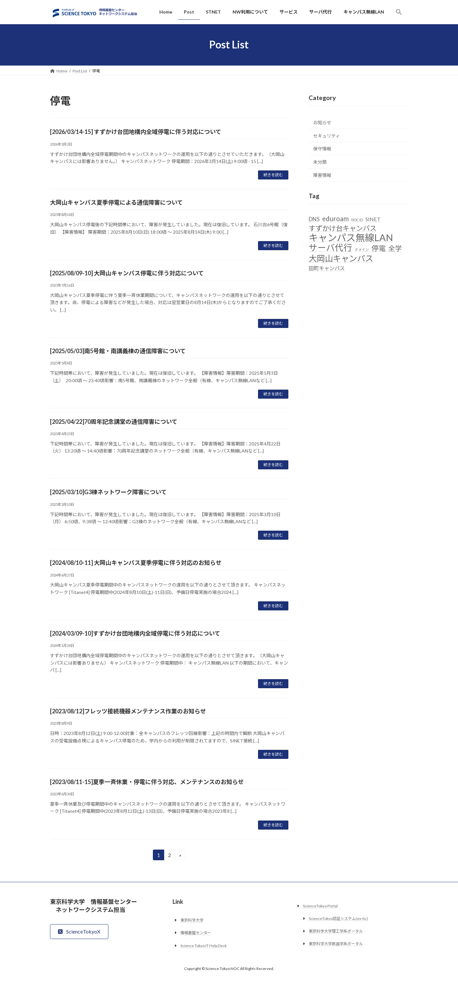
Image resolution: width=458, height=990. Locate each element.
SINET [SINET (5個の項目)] (373, 219)
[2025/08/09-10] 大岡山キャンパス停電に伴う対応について (127, 273)
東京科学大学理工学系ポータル (336, 931)
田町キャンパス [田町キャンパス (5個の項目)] (327, 268)
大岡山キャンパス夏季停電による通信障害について (116, 202)
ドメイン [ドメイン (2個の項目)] (362, 249)
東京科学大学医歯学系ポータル (336, 943)
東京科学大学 (192, 920)
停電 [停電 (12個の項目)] (379, 248)
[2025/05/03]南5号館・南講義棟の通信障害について (118, 350)
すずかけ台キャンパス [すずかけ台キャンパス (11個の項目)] (342, 228)
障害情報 (322, 175)
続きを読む (273, 174)
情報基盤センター (195, 932)
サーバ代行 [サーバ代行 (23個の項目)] (330, 247)
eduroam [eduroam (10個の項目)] (335, 218)
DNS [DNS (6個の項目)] (314, 218)
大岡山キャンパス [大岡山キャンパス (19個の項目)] (341, 258)
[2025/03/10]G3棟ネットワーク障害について (108, 491)
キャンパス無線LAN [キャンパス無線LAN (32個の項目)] (351, 237)
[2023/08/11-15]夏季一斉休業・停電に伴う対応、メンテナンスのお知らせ (147, 781)
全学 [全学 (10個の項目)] (395, 248)
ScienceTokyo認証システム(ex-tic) (338, 918)
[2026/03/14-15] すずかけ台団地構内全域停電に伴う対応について (135, 131)
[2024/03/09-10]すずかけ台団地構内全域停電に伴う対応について (135, 633)
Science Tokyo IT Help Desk (203, 945)
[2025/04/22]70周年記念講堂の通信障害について (113, 421)
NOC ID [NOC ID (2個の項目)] (357, 219)
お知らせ (322, 122)
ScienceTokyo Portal (320, 905)
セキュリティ (326, 135)
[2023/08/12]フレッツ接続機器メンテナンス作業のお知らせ (128, 711)
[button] (399, 12)
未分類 (320, 162)
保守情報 (322, 148)
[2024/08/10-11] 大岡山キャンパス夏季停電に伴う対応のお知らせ (136, 562)
